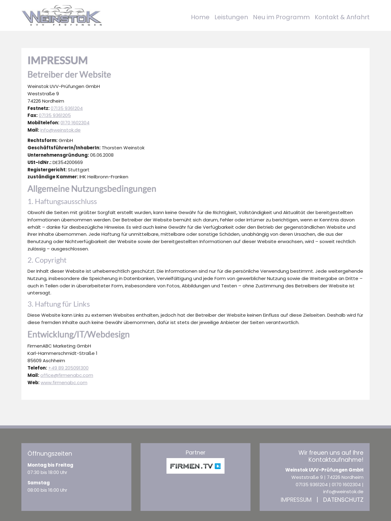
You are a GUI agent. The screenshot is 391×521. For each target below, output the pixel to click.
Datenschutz (343, 500)
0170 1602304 (75, 122)
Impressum (296, 500)
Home (200, 17)
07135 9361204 (67, 108)
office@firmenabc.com (66, 375)
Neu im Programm (281, 17)
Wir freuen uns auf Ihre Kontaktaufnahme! (331, 456)
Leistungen (231, 17)
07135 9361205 (55, 115)
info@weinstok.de (60, 130)
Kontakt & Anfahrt (342, 17)
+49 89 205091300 (68, 368)
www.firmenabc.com (64, 382)
